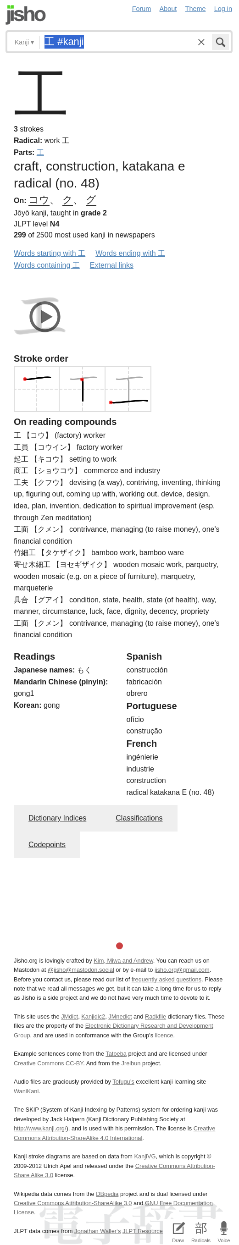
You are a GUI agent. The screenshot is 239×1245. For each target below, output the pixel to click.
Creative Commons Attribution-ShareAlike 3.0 (73, 1203)
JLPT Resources (144, 1231)
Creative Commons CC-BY (48, 1063)
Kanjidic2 (93, 1016)
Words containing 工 (47, 265)
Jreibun (130, 1063)
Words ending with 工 (130, 253)
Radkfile (155, 1016)
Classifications (139, 818)
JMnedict (120, 1016)
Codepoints (47, 844)
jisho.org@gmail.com (182, 969)
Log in (223, 8)
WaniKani (26, 1091)
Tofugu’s (123, 1081)
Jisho (26, 15)
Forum (141, 8)
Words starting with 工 (49, 253)
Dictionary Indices (57, 818)
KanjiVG (145, 1156)
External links (111, 265)
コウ (39, 199)
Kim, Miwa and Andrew (123, 960)
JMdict (69, 1016)
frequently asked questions (166, 979)
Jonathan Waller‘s (97, 1231)
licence (164, 1035)
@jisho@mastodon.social (81, 969)
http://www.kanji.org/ (40, 1128)
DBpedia (107, 1193)
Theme (195, 8)
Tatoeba (116, 1053)
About (168, 8)
